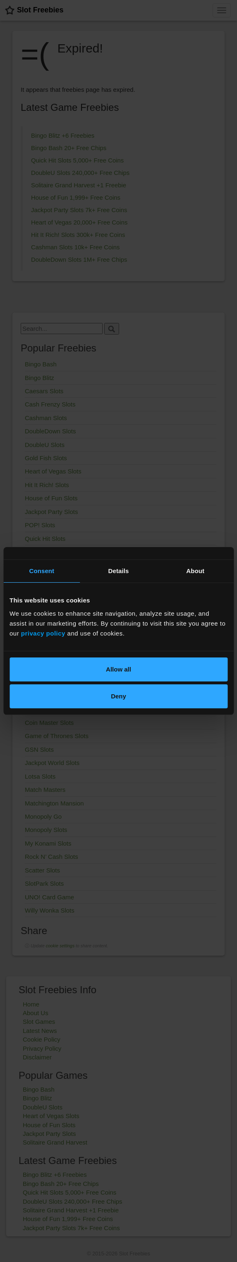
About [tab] (195, 570)
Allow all (118, 669)
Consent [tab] (41, 570)
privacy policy (43, 633)
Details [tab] (118, 570)
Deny (118, 696)
